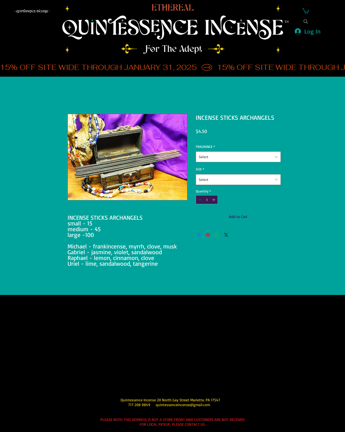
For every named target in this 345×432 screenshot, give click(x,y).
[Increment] (214, 200)
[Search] (306, 22)
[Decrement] (199, 200)
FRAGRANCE (205, 146)
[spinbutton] (206, 200)
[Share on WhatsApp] (217, 235)
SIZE (200, 169)
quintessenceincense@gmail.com (183, 404)
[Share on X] (226, 235)
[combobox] (238, 156)
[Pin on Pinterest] (208, 235)
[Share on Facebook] (199, 235)
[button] (305, 11)
